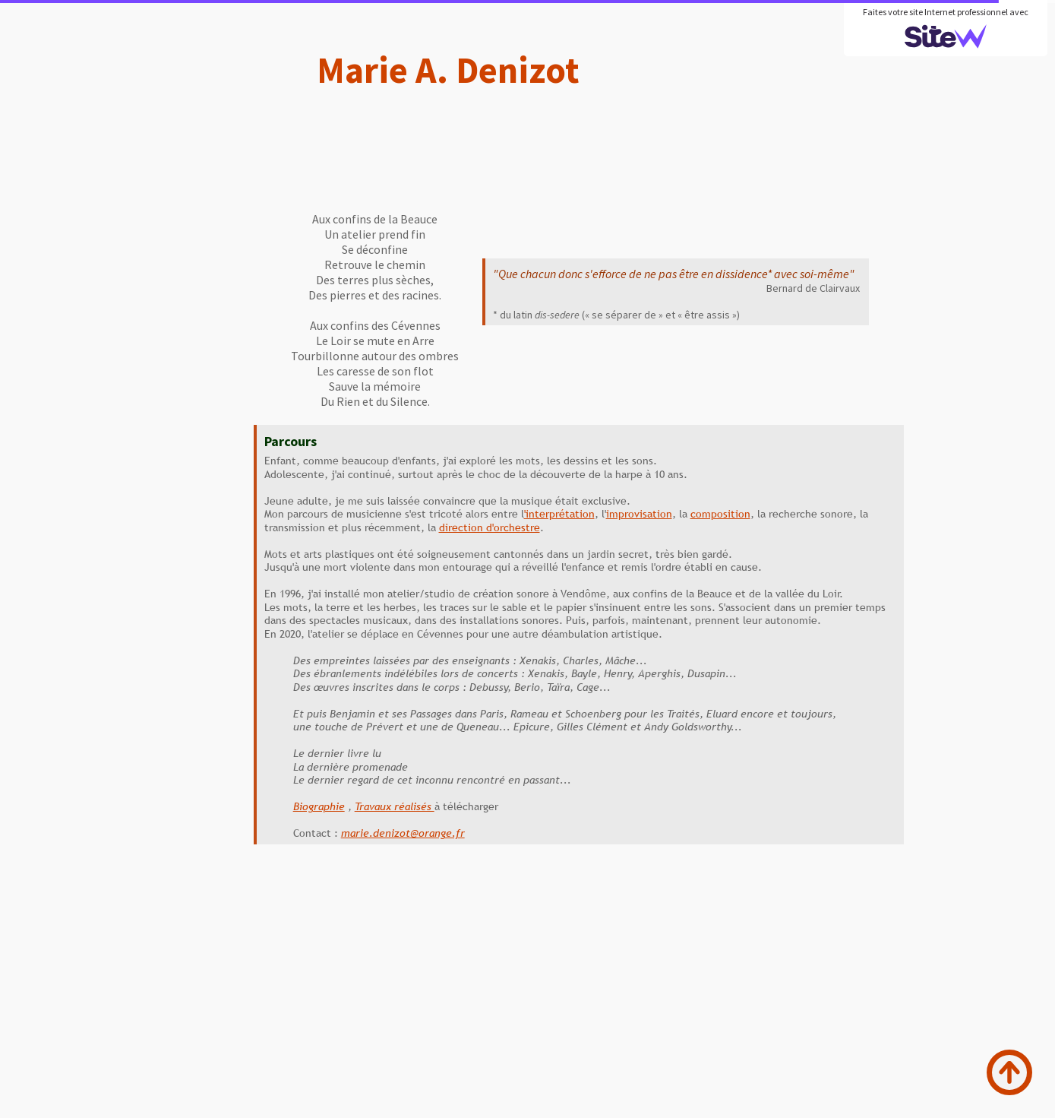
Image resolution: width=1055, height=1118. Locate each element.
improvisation (639, 514)
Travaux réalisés (394, 806)
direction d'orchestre (489, 527)
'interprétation (559, 514)
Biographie (319, 806)
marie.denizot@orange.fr (403, 833)
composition (720, 514)
